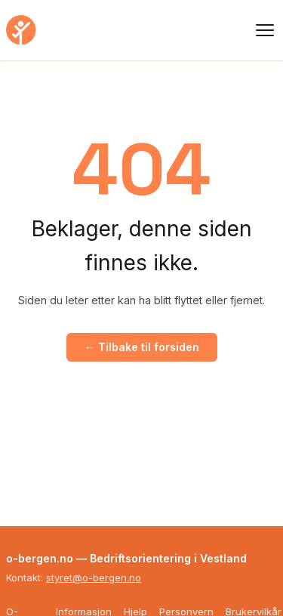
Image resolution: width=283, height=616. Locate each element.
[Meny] (265, 30)
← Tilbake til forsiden (142, 346)
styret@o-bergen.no (93, 577)
